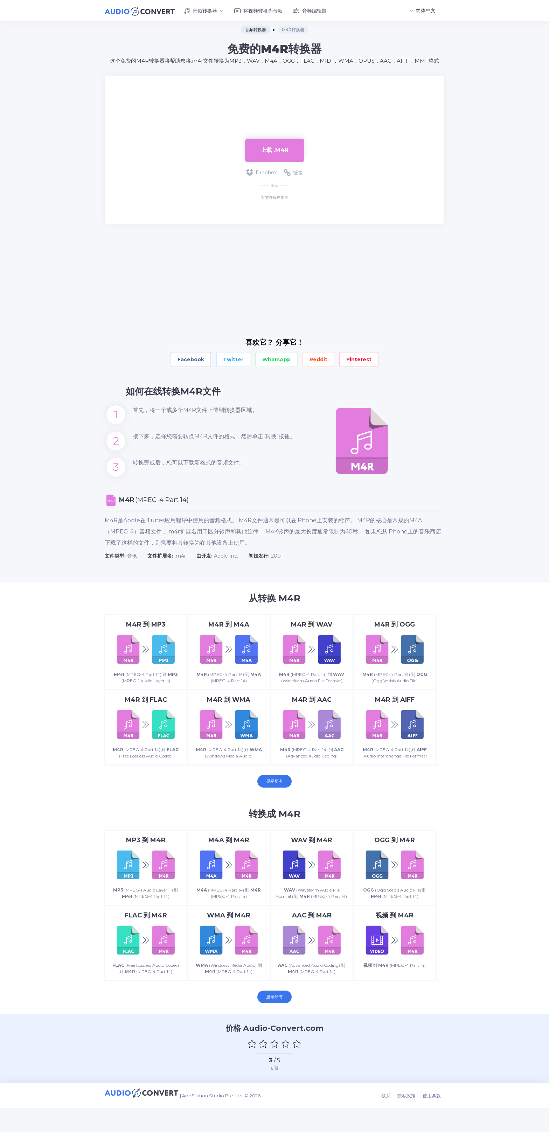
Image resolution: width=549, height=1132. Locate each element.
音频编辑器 (310, 10)
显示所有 (274, 794)
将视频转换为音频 (258, 10)
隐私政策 (412, 1122)
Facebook (191, 358)
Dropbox (261, 170)
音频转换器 (203, 10)
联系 (392, 1122)
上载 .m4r (275, 148)
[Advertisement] (274, 96)
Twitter (233, 358)
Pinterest (358, 358)
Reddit (318, 358)
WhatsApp (276, 358)
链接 (293, 170)
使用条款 (435, 1122)
